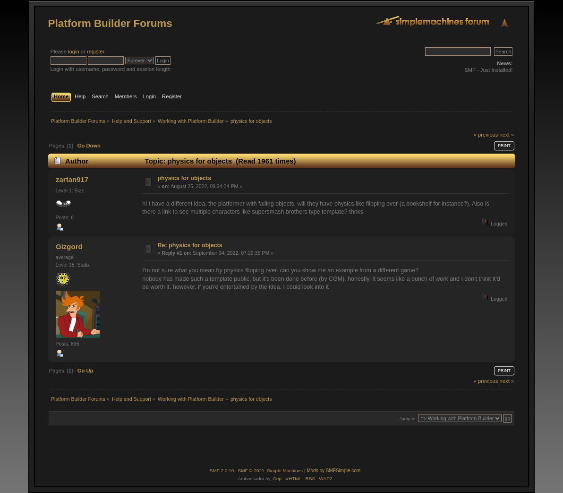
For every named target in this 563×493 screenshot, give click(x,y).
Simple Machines (285, 470)
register (95, 51)
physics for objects (185, 178)
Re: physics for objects (190, 245)
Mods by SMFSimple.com (333, 470)
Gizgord (69, 246)
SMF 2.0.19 (222, 470)
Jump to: (408, 418)
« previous (486, 135)
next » (507, 135)
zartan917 (72, 179)
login (73, 51)
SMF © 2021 (251, 470)
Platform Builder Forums (110, 23)
